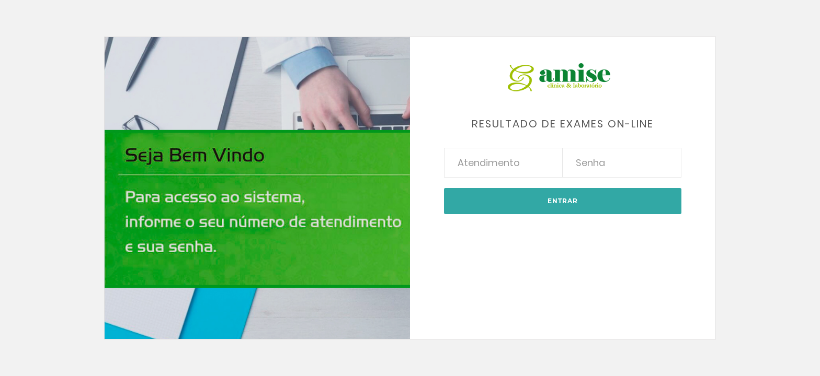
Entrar (563, 201)
